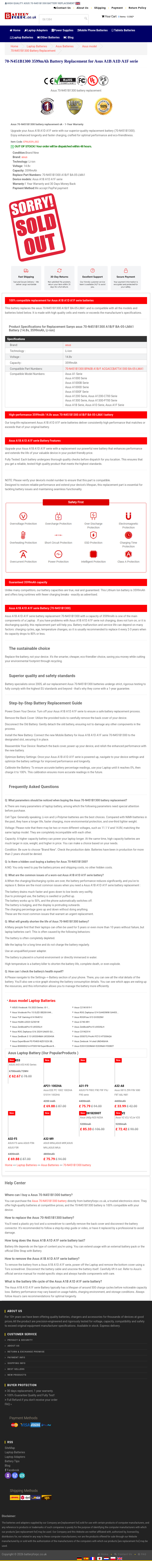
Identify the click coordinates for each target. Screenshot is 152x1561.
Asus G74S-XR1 (82, 1022)
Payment (117, 7)
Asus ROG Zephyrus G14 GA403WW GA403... (96, 1012)
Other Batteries (48, 37)
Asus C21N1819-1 (83, 1007)
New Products (17, 1375)
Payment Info (16, 1357)
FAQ (142, 1554)
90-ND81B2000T (90, 1113)
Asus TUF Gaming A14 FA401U (27, 1017)
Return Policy (137, 7)
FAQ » (8, 1404)
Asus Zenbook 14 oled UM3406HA (91, 1041)
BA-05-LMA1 (135, 368)
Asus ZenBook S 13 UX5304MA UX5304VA (33, 1036)
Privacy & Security (20, 1340)
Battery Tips (12, 1461)
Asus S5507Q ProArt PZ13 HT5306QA (93, 1036)
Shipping (100, 7)
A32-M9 (49, 1138)
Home (15, 30)
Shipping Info (17, 1363)
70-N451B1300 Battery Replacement (33, 50)
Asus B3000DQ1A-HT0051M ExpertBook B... (34, 1046)
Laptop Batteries (21, 37)
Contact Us (62, 7)
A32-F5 (12, 1138)
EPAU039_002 (31, 141)
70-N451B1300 (74, 368)
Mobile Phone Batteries (92, 30)
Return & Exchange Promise (26, 1351)
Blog (68, 37)
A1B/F (97, 368)
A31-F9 (83, 1085)
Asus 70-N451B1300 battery (49, 1201)
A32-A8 (119, 1085)
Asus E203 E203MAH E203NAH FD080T (94, 1046)
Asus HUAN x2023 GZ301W (25, 1022)
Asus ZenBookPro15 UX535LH (27, 1027)
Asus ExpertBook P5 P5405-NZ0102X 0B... (33, 1041)
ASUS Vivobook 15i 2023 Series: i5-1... (30, 1007)
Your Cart (110, 16)
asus (25, 157)
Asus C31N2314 (82, 1031)
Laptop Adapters (36, 30)
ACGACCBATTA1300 (114, 368)
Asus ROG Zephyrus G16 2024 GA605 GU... (33, 1031)
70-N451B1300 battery (77, 1165)
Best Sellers (16, 1369)
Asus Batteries (65, 46)
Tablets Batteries (123, 30)
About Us (82, 7)
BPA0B (88, 368)
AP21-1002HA (53, 1085)
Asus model (89, 46)
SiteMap (10, 1448)
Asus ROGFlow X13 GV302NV (89, 1017)
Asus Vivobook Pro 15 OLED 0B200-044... (32, 1012)
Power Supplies (62, 30)
